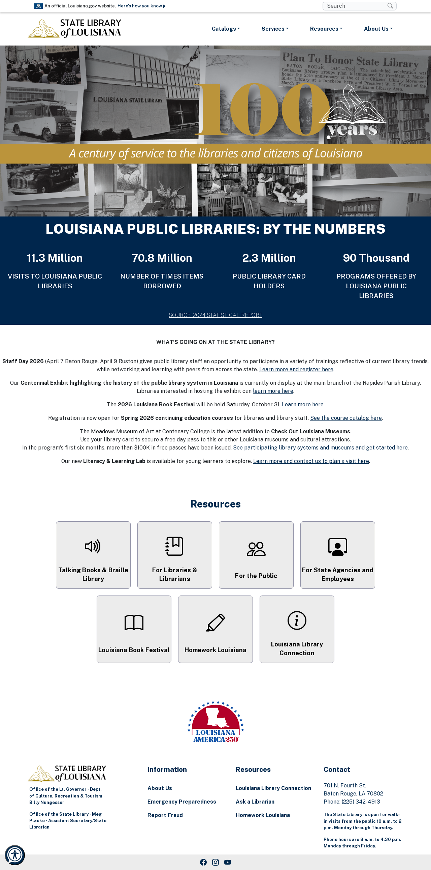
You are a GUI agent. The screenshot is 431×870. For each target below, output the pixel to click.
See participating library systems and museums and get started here (320, 447)
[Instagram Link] (215, 862)
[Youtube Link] (227, 862)
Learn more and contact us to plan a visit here (311, 461)
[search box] (355, 6)
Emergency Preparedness (181, 802)
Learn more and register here (296, 369)
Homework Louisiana (263, 815)
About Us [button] (376, 29)
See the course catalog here (346, 418)
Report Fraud (165, 815)
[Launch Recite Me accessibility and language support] (15, 855)
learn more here (273, 391)
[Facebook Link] (203, 862)
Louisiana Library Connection (273, 788)
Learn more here (303, 404)
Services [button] (273, 29)
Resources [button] (324, 29)
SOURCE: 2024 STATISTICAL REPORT (215, 315)
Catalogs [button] (224, 29)
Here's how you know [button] (142, 5)
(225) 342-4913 (361, 802)
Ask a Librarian (255, 802)
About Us (159, 788)
